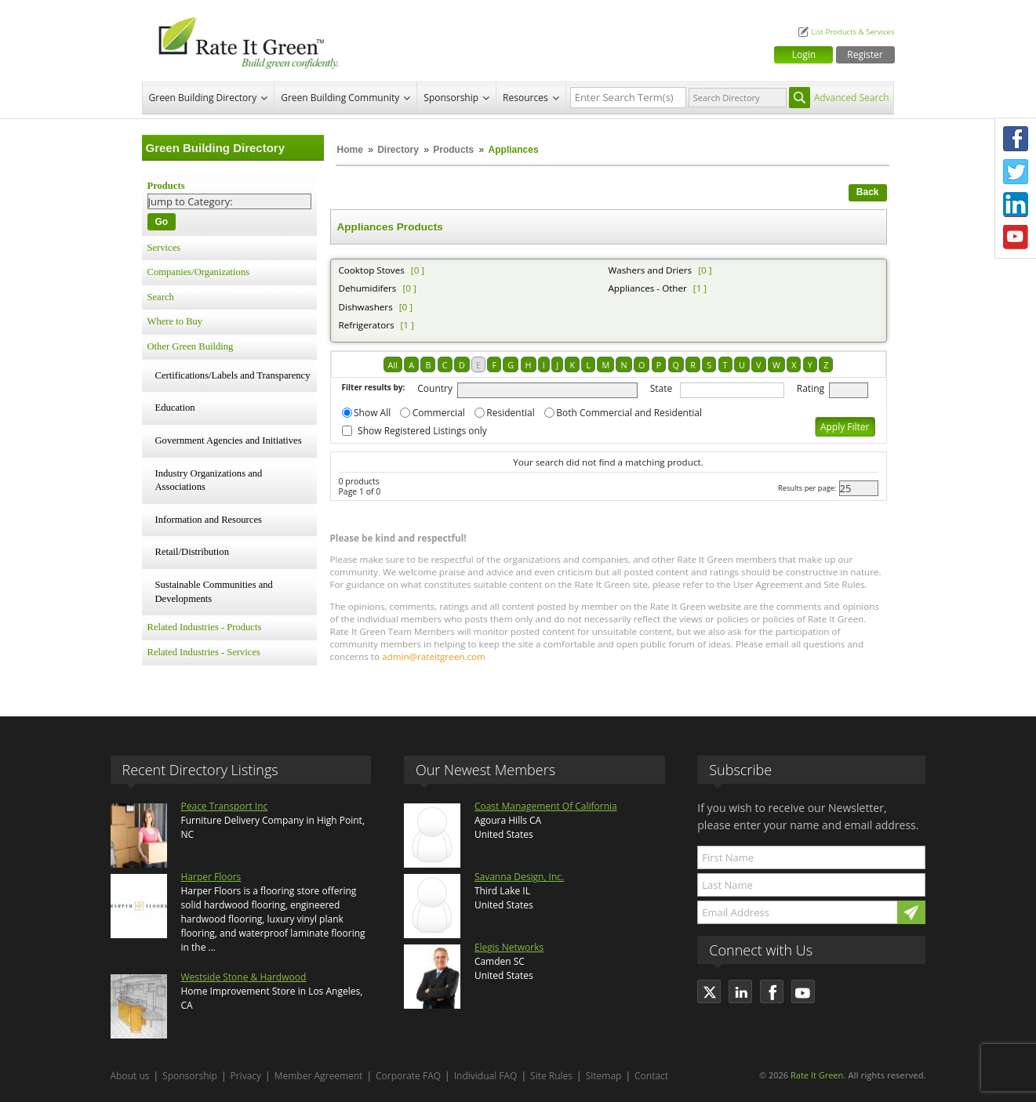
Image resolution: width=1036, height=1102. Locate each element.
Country (435, 388)
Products (453, 149)
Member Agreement (318, 1075)
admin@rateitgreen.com (433, 656)
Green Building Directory (203, 97)
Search (160, 297)
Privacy (246, 1075)
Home (350, 149)
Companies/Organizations (198, 271)
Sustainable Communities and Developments (214, 591)
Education (175, 407)
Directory (398, 149)
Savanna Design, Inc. (519, 876)
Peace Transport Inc (224, 806)
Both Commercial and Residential (629, 412)
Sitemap (604, 1075)
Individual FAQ (486, 1075)
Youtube (1015, 237)
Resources (525, 97)
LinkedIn (1015, 204)
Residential (510, 412)
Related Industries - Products (204, 627)
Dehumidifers (368, 288)
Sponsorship (450, 97)
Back (867, 192)
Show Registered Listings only (422, 430)
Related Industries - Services (203, 652)
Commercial (439, 412)
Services (164, 247)
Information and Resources (208, 519)
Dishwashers (366, 307)
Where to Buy (175, 321)
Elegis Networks (508, 947)
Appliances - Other (648, 288)
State (661, 388)
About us (130, 1075)
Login (804, 54)
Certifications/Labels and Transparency (233, 375)
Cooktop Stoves (372, 270)
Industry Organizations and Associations (209, 480)
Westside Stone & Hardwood (244, 977)
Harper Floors (211, 876)
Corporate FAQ (408, 1075)
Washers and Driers (650, 270)
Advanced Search (851, 97)
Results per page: (807, 488)
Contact (651, 1075)
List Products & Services (852, 32)
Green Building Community (340, 97)
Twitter (1015, 171)
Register (864, 54)
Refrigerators (366, 325)
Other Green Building (190, 346)
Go (162, 221)
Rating (810, 388)
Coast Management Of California (545, 806)
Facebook (1015, 138)
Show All (372, 412)
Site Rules (551, 1075)
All (393, 365)
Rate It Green (817, 1075)
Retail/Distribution (192, 551)
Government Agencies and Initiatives (228, 440)
